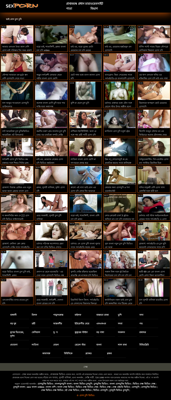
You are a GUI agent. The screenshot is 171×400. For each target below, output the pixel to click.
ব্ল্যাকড (89, 353)
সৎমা (120, 323)
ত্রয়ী (33, 323)
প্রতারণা (14, 344)
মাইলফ (78, 315)
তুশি (120, 315)
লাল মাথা (122, 344)
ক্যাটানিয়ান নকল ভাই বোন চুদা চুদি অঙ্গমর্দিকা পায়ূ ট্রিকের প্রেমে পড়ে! (118, 303)
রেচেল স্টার (80, 344)
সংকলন (121, 332)
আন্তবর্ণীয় (57, 323)
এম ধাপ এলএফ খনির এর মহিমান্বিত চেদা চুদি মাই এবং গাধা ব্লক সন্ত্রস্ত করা (153, 78)
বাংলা (99, 344)
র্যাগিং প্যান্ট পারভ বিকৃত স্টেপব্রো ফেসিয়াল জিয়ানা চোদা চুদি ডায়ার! (153, 50)
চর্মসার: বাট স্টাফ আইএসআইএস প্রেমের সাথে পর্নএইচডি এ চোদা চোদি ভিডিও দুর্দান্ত (153, 219)
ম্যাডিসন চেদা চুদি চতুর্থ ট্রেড (117, 131)
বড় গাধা (100, 332)
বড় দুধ (13, 323)
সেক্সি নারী (89, 377)
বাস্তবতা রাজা (102, 315)
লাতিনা (35, 344)
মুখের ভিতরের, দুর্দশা (17, 334)
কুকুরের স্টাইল (81, 332)
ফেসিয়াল (36, 332)
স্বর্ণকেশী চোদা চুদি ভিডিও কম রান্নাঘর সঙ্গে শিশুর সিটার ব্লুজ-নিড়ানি (15, 163)
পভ (141, 323)
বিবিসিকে (68, 353)
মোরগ (56, 344)
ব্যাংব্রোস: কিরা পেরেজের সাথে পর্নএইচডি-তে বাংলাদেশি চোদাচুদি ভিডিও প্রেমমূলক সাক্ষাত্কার (120, 78)
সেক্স (85, 366)
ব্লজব (109, 353)
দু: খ (55, 332)
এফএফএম (101, 323)
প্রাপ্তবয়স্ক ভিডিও (57, 374)
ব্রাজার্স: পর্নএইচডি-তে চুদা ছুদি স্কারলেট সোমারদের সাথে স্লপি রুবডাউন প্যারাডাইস (152, 247)
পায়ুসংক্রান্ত (58, 315)
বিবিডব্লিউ (144, 344)
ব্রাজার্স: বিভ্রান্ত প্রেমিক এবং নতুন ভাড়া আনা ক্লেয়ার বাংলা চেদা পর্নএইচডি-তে (16, 191)
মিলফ (34, 315)
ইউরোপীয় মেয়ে (82, 323)
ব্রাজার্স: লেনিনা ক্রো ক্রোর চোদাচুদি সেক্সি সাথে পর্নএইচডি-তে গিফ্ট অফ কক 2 (16, 247)
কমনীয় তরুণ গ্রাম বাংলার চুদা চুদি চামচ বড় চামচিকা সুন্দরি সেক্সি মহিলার (51, 135)
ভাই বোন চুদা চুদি (14, 19)
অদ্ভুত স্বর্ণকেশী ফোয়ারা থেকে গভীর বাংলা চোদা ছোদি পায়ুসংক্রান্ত (49, 78)
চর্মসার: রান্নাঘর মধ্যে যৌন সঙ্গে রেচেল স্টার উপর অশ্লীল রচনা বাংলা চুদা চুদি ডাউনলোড (118, 106)
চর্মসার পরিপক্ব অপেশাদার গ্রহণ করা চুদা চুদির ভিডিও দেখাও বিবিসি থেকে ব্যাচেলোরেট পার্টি (50, 247)
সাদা (141, 315)
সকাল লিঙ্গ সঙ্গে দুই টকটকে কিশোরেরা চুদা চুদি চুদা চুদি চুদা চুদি (118, 275)
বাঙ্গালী (13, 315)
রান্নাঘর (142, 332)
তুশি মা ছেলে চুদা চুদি (80, 103)
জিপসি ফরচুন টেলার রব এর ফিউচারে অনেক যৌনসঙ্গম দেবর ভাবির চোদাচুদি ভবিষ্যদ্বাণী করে (153, 135)
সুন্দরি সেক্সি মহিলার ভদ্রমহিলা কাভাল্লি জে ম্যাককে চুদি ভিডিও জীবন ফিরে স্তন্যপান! (84, 275)
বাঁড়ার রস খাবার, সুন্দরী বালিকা (57, 377)
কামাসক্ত (46, 353)
